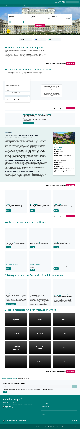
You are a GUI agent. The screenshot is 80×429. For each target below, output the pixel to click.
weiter (8, 210)
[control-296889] (39, 18)
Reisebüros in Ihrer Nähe (35, 5)
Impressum (68, 426)
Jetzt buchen (70, 63)
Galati (17, 87)
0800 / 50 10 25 (8, 406)
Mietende (54, 16)
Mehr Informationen (11, 304)
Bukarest (17, 82)
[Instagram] (74, 420)
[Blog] (76, 420)
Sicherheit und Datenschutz (50, 426)
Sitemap (76, 426)
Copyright (72, 426)
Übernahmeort (12, 16)
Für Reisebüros (43, 5)
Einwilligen (5, 391)
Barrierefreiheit (58, 426)
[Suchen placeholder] (74, 386)
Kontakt (64, 2)
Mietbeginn (35, 16)
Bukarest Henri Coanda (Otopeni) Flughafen (17, 92)
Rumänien (59, 149)
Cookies (63, 426)
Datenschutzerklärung (47, 389)
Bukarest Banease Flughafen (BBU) (17, 85)
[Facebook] (72, 420)
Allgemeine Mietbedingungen (38, 426)
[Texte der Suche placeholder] (37, 386)
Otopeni (17, 90)
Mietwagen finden (40, 25)
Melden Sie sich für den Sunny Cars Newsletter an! (15, 420)
